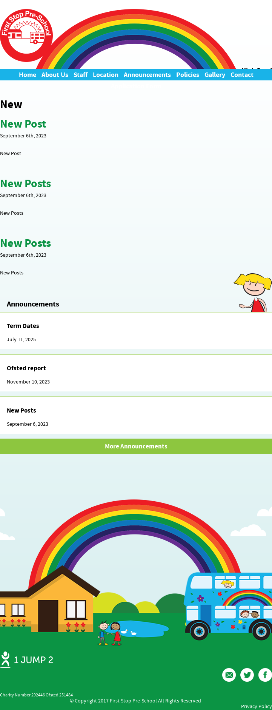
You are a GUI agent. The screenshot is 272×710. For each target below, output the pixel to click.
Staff (81, 74)
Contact (242, 74)
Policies (187, 74)
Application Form (136, 86)
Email (229, 675)
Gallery (214, 74)
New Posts (25, 183)
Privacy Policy (256, 706)
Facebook (265, 675)
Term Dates (23, 326)
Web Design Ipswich (26, 659)
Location (105, 74)
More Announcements (136, 446)
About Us (54, 74)
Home (27, 74)
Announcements (147, 74)
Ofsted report (26, 368)
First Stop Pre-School (26, 35)
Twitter (247, 675)
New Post (23, 123)
